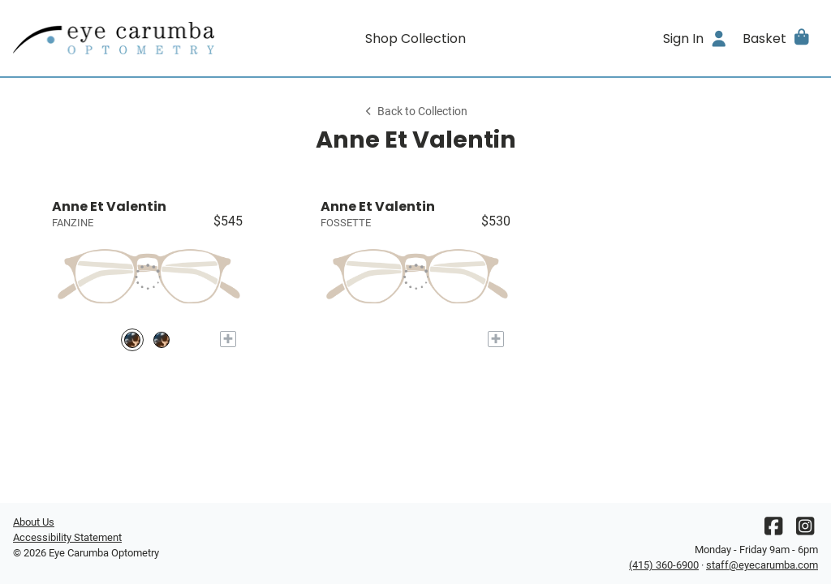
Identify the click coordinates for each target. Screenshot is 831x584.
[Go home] (113, 38)
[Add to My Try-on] (228, 339)
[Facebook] (773, 530)
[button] (777, 38)
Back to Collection (415, 111)
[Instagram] (805, 530)
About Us (33, 522)
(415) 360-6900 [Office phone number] (664, 565)
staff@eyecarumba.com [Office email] (762, 565)
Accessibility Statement (67, 537)
